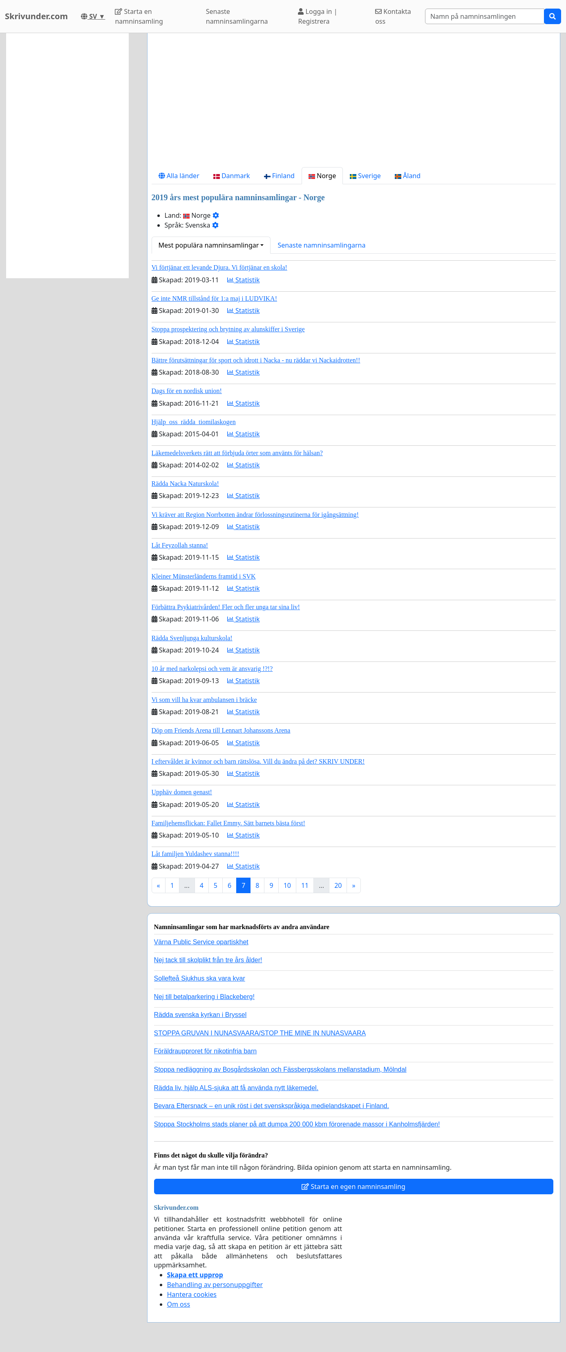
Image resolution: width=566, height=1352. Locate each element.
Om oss (178, 1304)
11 (305, 885)
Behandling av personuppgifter (215, 1284)
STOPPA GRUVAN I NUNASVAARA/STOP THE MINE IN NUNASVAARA (260, 1033)
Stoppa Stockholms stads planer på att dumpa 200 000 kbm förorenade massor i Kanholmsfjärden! (297, 1124)
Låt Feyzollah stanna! (180, 545)
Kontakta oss (393, 16)
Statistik (243, 279)
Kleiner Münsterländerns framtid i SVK (204, 576)
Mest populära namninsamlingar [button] (209, 245)
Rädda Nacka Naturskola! (185, 483)
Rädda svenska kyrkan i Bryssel (200, 1014)
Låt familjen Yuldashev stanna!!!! (195, 853)
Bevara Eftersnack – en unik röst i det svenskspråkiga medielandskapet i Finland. (271, 1105)
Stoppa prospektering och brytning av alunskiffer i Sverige (228, 329)
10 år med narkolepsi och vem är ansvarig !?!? (212, 668)
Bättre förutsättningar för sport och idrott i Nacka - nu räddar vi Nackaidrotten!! (256, 360)
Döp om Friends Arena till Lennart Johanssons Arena (221, 730)
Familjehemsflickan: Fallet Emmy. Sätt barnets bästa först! (228, 823)
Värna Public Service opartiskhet (201, 942)
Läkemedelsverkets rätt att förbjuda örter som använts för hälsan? (237, 452)
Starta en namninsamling (139, 16)
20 (338, 885)
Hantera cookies (192, 1294)
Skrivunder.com (36, 16)
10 (287, 885)
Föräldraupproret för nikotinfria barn (205, 1051)
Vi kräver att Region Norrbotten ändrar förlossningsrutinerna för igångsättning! (255, 514)
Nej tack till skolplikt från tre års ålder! (208, 959)
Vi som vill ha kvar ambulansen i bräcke (204, 699)
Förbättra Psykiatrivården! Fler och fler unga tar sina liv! (226, 606)
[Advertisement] (353, 103)
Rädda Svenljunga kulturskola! (192, 638)
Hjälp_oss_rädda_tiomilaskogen (194, 421)
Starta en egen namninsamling (353, 1186)
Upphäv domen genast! (182, 792)
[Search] (484, 16)
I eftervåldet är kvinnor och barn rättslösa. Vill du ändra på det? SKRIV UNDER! (258, 761)
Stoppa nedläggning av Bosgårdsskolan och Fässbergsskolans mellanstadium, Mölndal (280, 1069)
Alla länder (179, 175)
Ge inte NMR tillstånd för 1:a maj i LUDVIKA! (214, 298)
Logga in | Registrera (317, 16)
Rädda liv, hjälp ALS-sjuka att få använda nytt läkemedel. (236, 1087)
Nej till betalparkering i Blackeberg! (204, 996)
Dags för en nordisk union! (187, 390)
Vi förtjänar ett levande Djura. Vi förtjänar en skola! (219, 267)
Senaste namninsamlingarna (237, 16)
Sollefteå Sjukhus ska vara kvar (199, 978)
